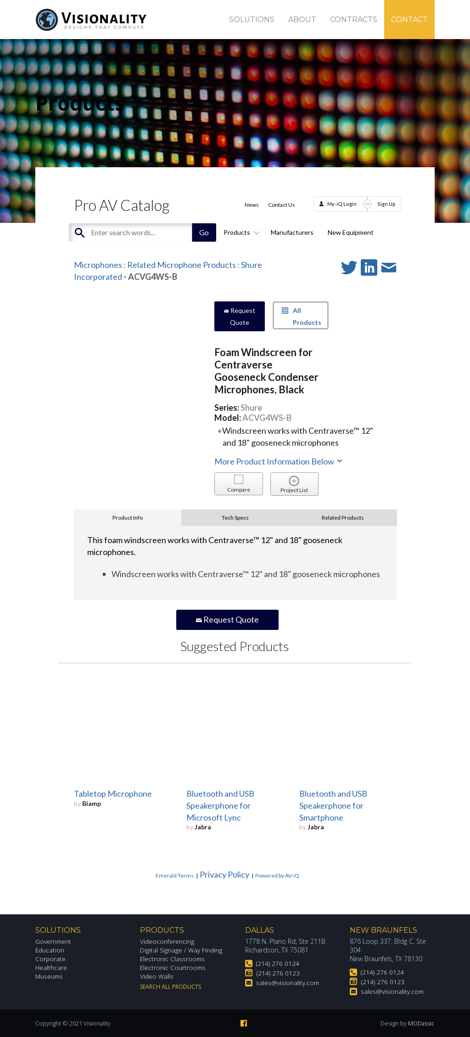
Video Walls (157, 976)
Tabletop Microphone (113, 793)
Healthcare (51, 967)
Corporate (50, 958)
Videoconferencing (167, 941)
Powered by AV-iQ (277, 875)
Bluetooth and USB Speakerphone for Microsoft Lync (220, 805)
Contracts (353, 19)
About (302, 19)
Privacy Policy (224, 874)
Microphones (98, 265)
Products (240, 232)
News (252, 204)
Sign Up (386, 204)
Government (53, 941)
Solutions (251, 19)
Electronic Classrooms (173, 958)
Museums (49, 976)
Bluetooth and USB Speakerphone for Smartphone (333, 805)
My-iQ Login (342, 204)
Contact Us (281, 204)
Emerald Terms (175, 875)
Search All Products (170, 987)
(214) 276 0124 (277, 963)
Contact (409, 19)
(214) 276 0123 (278, 973)
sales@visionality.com (288, 982)
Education (50, 950)
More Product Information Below (279, 461)
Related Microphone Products (181, 265)
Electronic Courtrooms (173, 967)
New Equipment (351, 232)
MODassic (421, 1023)
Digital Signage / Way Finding (181, 950)
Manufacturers (292, 232)
